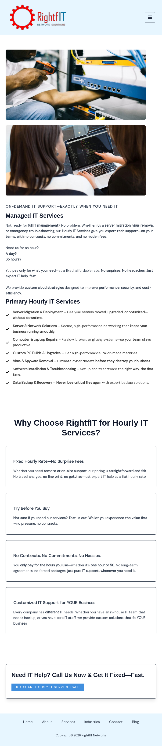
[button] (47, 687)
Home (28, 722)
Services (68, 722)
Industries (92, 722)
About (47, 722)
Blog (135, 722)
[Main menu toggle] (149, 17)
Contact (116, 722)
